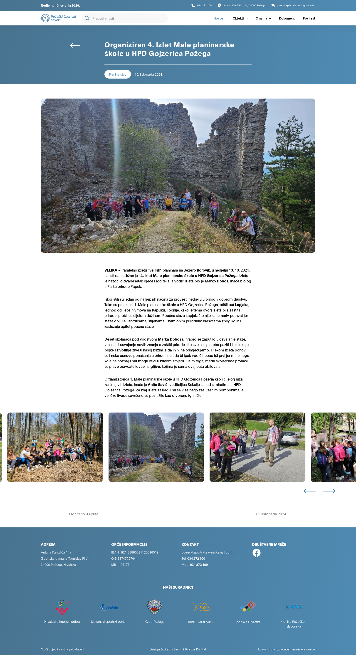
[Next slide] (328, 491)
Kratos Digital (195, 649)
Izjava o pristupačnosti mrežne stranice (286, 649)
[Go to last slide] (310, 491)
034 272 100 (196, 558)
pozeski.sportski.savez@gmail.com (207, 552)
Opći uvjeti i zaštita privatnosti (62, 649)
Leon (177, 649)
